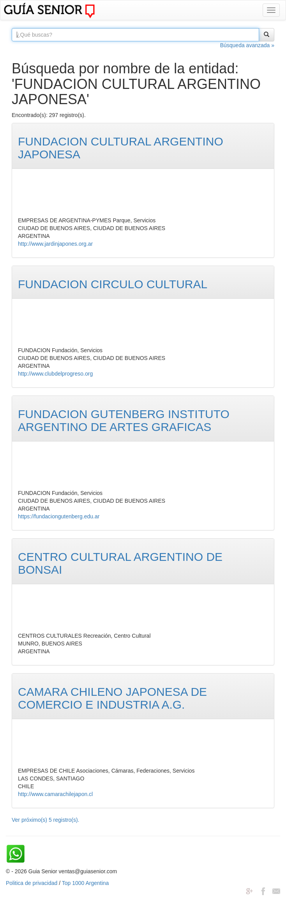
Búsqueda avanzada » (247, 45)
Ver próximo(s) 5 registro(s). (45, 820)
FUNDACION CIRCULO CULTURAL (112, 284)
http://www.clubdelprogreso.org (55, 374)
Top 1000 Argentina (85, 883)
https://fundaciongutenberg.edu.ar (58, 516)
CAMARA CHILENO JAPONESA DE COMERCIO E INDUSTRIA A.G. (112, 698)
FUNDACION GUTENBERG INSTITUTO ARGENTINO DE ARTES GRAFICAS (124, 420)
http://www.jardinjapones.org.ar (55, 244)
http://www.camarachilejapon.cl (55, 794)
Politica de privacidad (31, 883)
